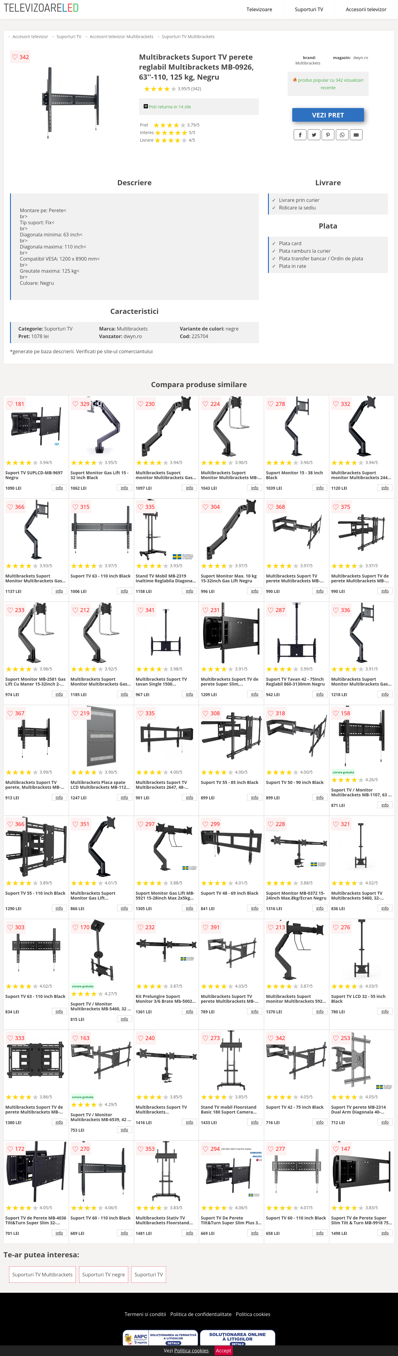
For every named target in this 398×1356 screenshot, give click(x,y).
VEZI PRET (328, 114)
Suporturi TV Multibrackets (188, 36)
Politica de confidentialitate (201, 1314)
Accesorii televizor (366, 9)
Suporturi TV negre (103, 1274)
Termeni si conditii (145, 1314)
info (59, 487)
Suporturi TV (309, 9)
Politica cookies (253, 1314)
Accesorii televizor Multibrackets (121, 36)
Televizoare (259, 9)
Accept (223, 1350)
